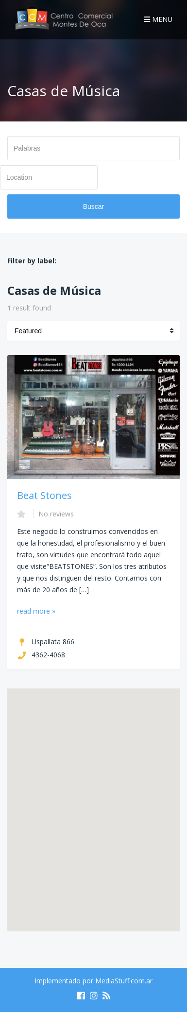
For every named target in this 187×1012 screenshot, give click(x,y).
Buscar (93, 206)
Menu (158, 19)
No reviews (56, 513)
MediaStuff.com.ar (124, 980)
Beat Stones (44, 495)
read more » (36, 611)
